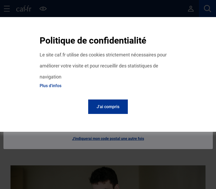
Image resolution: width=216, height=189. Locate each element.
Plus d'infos (50, 85)
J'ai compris (108, 106)
